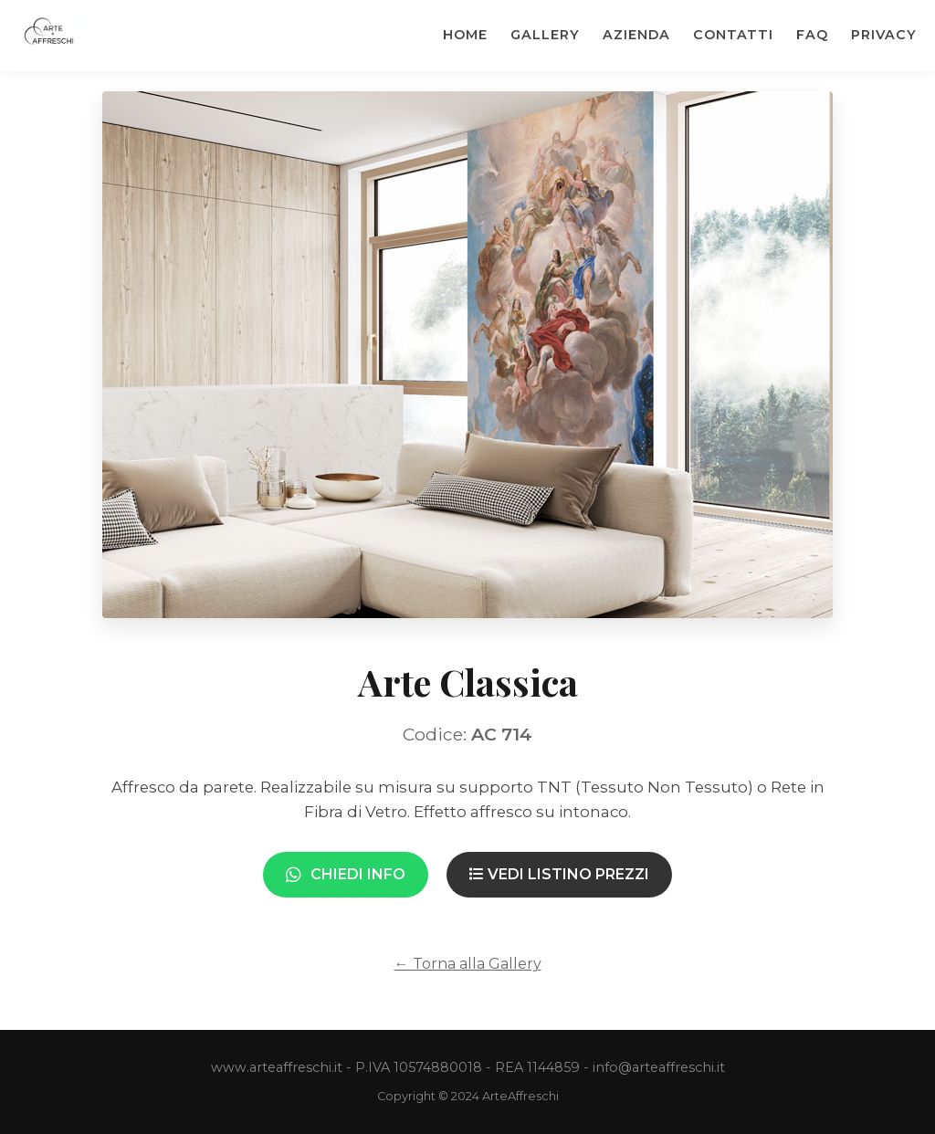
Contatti (733, 34)
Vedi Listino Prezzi (559, 874)
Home (465, 34)
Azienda (636, 34)
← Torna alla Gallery (467, 963)
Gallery (545, 34)
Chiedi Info (345, 874)
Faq (812, 34)
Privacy (884, 34)
